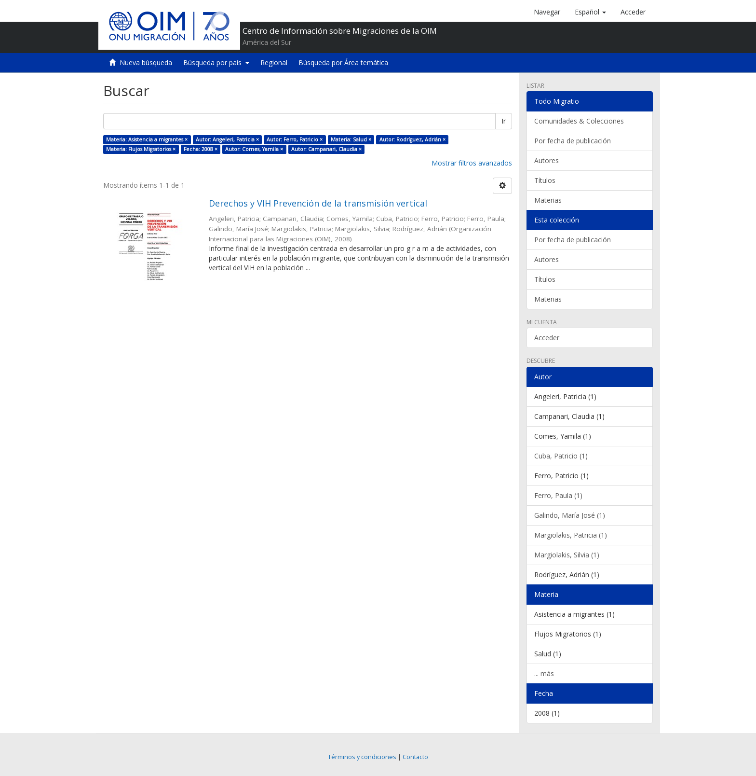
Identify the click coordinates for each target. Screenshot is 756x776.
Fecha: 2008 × (200, 149)
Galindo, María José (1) (569, 515)
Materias (548, 200)
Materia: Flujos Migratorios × (141, 149)
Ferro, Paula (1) (558, 495)
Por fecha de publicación (572, 140)
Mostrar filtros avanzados (472, 162)
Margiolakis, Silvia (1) (566, 554)
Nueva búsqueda (146, 62)
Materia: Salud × (351, 139)
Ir (503, 120)
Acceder (546, 337)
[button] (590, 12)
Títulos (544, 180)
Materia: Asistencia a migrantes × (147, 139)
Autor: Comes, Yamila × (254, 149)
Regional (273, 62)
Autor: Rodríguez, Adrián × (412, 139)
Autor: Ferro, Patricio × (295, 139)
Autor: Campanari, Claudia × (326, 149)
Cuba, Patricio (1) (561, 455)
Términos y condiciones (362, 757)
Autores (546, 160)
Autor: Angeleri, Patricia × (227, 139)
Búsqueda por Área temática (343, 62)
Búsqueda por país (216, 62)
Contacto (415, 757)
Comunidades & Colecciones (579, 120)
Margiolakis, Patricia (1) (570, 535)
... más (544, 673)
